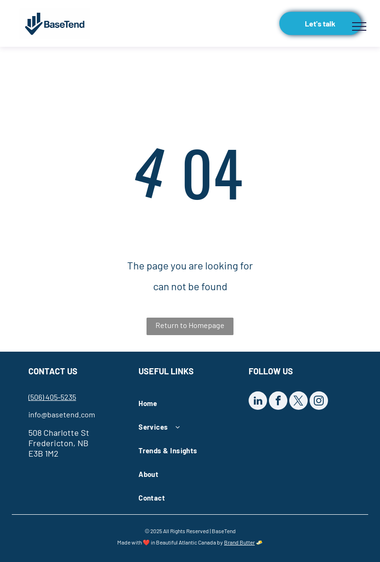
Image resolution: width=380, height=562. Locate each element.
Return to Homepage (190, 324)
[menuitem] (186, 403)
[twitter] (298, 401)
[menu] (359, 26)
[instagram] (319, 401)
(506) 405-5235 (52, 396)
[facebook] (278, 401)
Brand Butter (239, 542)
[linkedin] (258, 401)
